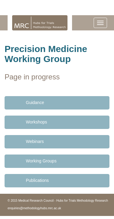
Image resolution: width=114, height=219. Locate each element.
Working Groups (41, 160)
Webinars (35, 141)
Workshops (36, 122)
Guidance (35, 102)
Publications (37, 180)
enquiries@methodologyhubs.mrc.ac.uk (34, 208)
